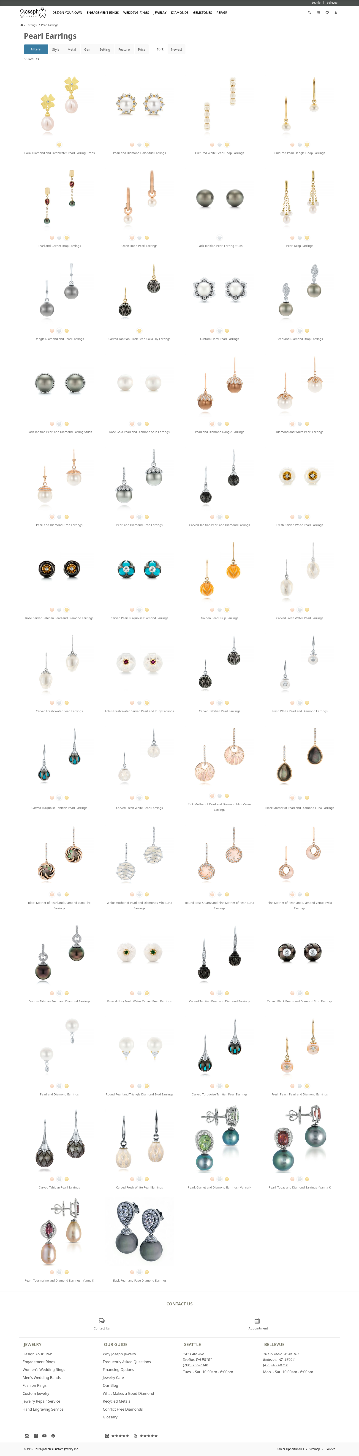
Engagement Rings (103, 12)
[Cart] (318, 12)
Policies (330, 1449)
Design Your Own (67, 12)
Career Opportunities (290, 1449)
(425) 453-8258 (275, 1365)
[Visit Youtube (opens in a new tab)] (45, 1436)
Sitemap (315, 1449)
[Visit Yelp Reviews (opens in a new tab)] (146, 1436)
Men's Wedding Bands (42, 1377)
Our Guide (116, 1344)
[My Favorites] (327, 12)
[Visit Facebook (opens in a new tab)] (37, 1436)
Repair (222, 12)
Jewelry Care (113, 1377)
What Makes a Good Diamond (128, 1393)
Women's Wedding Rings (44, 1369)
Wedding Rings (136, 12)
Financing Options (118, 1369)
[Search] (309, 12)
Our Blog (110, 1385)
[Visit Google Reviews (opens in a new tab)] (118, 1436)
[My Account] (336, 12)
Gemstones (202, 12)
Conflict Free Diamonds (123, 1409)
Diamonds (179, 12)
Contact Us (179, 1304)
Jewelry (160, 12)
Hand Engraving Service (43, 1409)
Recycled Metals (116, 1401)
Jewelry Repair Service (41, 1401)
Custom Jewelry (36, 1393)
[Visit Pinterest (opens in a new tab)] (54, 1436)
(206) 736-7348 (195, 1365)
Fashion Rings (34, 1385)
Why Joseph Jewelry (119, 1354)
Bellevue (274, 1344)
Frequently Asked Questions (127, 1361)
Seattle (192, 1344)
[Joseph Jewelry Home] (21, 25)
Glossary (110, 1417)
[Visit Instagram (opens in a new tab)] (28, 1436)
